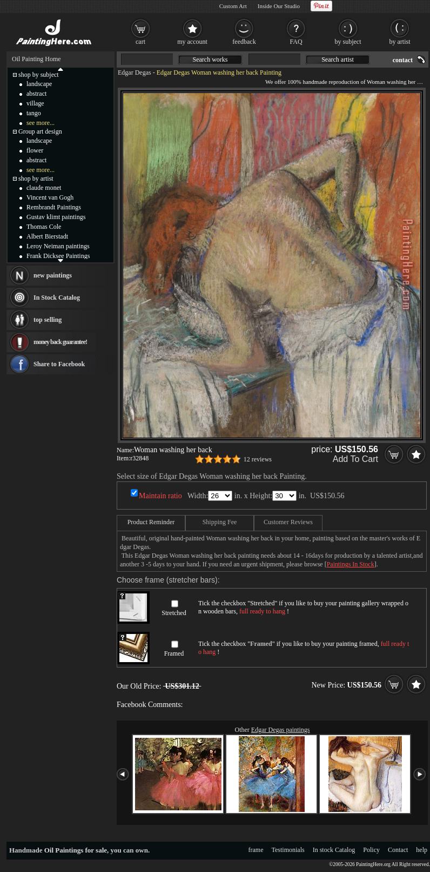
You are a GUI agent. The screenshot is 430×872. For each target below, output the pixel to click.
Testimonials (288, 850)
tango (33, 113)
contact (403, 60)
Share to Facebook (59, 364)
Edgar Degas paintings (280, 730)
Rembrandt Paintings (53, 207)
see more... (40, 123)
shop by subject (38, 74)
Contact (398, 850)
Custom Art (233, 6)
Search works (210, 59)
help (421, 850)
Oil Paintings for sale (75, 850)
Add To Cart (355, 459)
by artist (400, 41)
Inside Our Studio (279, 6)
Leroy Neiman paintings (58, 246)
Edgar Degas (134, 72)
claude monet (43, 187)
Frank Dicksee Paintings (58, 256)
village (35, 103)
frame (256, 850)
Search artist (337, 59)
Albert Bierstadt (47, 236)
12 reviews (258, 459)
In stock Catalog (334, 850)
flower (34, 150)
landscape (39, 84)
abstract (36, 93)
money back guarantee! (60, 342)
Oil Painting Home (36, 59)
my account (192, 41)
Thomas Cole (43, 226)
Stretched (174, 613)
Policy (371, 850)
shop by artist (35, 178)
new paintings (52, 275)
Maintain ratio (160, 496)
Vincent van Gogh (49, 197)
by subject (348, 41)
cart (140, 41)
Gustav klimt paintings (55, 217)
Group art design (40, 131)
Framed (174, 653)
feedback (244, 41)
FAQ (296, 41)
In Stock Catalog (56, 297)
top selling (47, 319)
